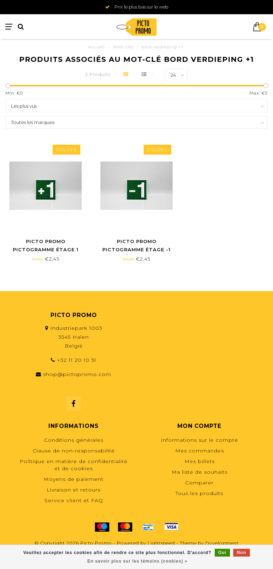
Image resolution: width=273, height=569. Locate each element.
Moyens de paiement (73, 479)
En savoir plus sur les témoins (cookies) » (137, 561)
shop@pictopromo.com (77, 374)
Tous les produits (199, 493)
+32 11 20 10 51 (76, 360)
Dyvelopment (222, 543)
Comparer (199, 482)
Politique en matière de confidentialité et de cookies (74, 465)
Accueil (96, 46)
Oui (222, 552)
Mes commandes (199, 450)
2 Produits (98, 74)
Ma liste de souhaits (200, 472)
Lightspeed (161, 543)
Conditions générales (73, 440)
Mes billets (199, 461)
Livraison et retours (74, 490)
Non (241, 552)
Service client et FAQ (73, 500)
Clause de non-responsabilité (74, 450)
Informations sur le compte (199, 440)
